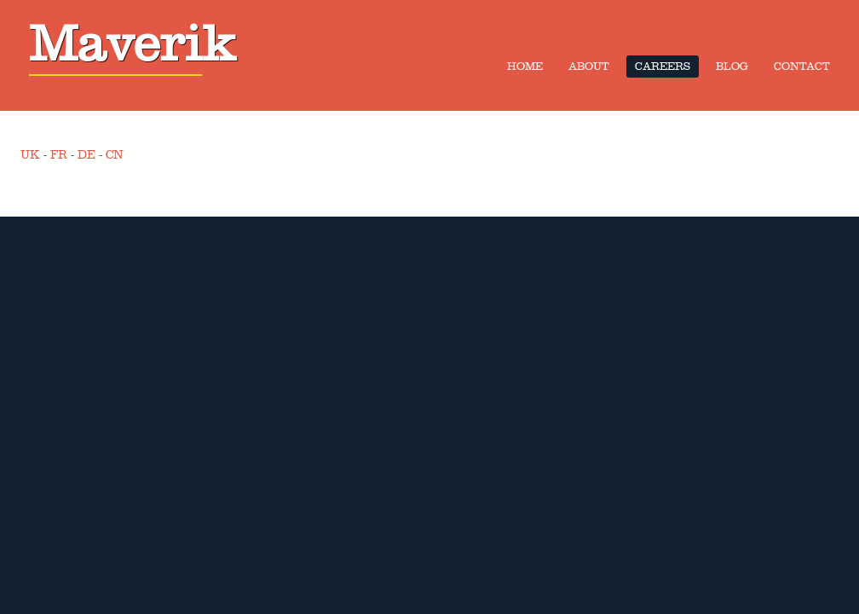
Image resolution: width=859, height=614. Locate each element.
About (588, 66)
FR (58, 155)
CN (115, 155)
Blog (732, 66)
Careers (662, 66)
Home (525, 66)
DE (86, 155)
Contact (802, 66)
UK (30, 155)
